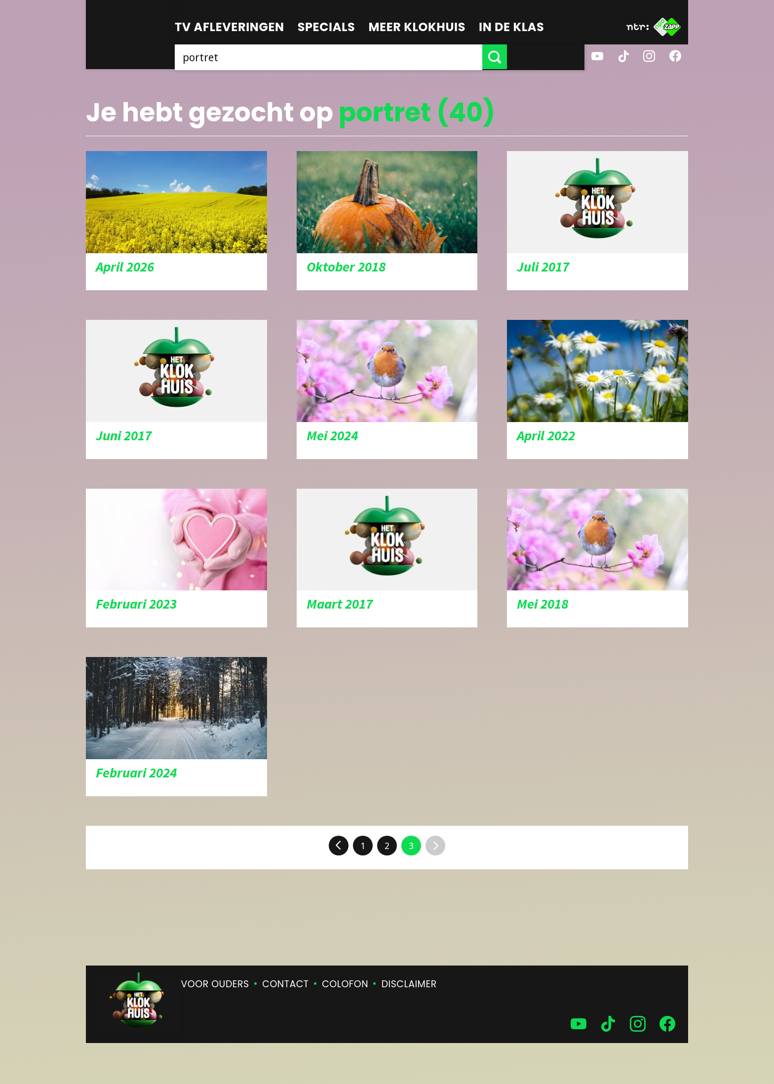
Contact (285, 984)
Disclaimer (409, 984)
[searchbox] (367, 56)
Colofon (345, 984)
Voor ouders (215, 984)
